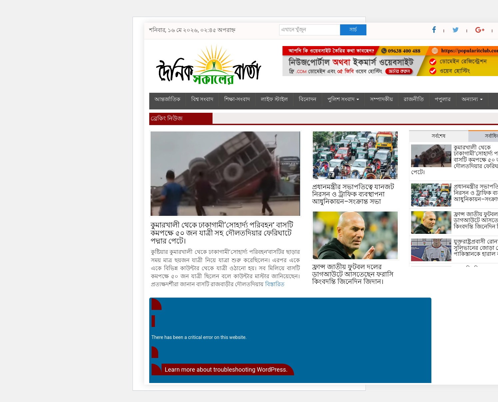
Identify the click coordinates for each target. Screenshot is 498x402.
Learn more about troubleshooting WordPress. (226, 369)
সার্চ (353, 30)
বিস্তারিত (274, 284)
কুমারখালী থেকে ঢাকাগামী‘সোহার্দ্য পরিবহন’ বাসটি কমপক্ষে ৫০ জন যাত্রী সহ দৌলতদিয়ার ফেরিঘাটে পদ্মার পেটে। (222, 233)
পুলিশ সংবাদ (343, 99)
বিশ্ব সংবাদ (202, 99)
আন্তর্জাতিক (167, 99)
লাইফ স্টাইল (274, 99)
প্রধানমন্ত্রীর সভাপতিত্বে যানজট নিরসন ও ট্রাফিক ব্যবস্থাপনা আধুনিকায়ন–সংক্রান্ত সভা (353, 194)
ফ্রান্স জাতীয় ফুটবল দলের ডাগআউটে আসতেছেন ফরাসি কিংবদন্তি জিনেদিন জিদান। (352, 274)
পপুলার (443, 99)
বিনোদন (307, 99)
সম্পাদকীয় (381, 99)
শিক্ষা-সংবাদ (236, 99)
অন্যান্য (472, 99)
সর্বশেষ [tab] (438, 136)
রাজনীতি (414, 99)
